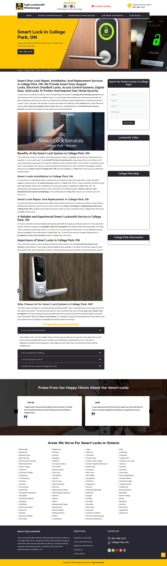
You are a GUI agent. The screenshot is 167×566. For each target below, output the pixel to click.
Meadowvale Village (60, 504)
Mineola (55, 496)
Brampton (123, 501)
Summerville (23, 487)
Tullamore (23, 470)
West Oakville (24, 458)
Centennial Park (125, 484)
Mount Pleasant (58, 484)
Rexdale (55, 455)
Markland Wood (58, 513)
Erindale (89, 498)
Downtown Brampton (94, 519)
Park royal (56, 473)
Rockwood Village (25, 516)
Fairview (89, 487)
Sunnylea (22, 484)
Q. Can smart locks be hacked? (61, 330)
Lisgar (88, 449)
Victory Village (24, 467)
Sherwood (23, 510)
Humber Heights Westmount (96, 464)
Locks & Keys (135, 15)
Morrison (55, 487)
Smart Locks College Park (46, 70)
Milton (54, 501)
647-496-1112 (139, 7)
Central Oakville (125, 478)
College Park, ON (120, 542)
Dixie (121, 449)
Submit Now (128, 123)
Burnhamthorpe (125, 490)
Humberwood (91, 458)
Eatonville (89, 504)
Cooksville (123, 455)
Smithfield (23, 504)
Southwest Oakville (26, 498)
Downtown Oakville (93, 513)
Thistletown (23, 475)
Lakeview (89, 452)
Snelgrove (22, 501)
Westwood (23, 452)
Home (29, 15)
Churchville (123, 473)
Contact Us (78, 550)
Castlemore (123, 487)
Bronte (121, 498)
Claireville (123, 470)
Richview (55, 452)
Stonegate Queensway (27, 493)
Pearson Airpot (58, 470)
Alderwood (123, 513)
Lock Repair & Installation (112, 15)
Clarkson (122, 464)
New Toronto (57, 481)
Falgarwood (90, 484)
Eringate (89, 496)
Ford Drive (90, 481)
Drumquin (89, 510)
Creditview (123, 452)
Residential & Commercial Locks (81, 15)
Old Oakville (56, 475)
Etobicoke (89, 493)
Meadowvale (57, 507)
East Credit (90, 507)
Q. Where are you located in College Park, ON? (61, 366)
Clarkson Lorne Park (127, 461)
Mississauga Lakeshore (61, 493)
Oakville (55, 478)
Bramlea (122, 504)
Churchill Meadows (126, 475)
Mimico (55, 498)
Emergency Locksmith (82, 538)
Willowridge (23, 449)
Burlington (123, 493)
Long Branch (57, 519)
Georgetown (90, 478)
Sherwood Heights (26, 507)
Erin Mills (89, 501)
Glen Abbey (90, 475)
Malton (55, 516)
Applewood (123, 510)
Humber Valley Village (94, 461)
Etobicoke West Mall (93, 490)
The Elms (22, 481)
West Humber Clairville (27, 461)
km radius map (128, 203)
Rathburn (55, 461)
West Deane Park (25, 464)
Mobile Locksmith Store (83, 546)
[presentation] (16, 411)
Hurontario (90, 455)
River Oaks (23, 519)
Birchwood (123, 507)
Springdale (23, 496)
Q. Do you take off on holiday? (61, 353)
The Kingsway (24, 478)
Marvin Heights (58, 510)
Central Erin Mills (125, 481)
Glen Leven (90, 473)
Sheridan (22, 513)
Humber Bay (90, 467)
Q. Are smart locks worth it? (61, 359)
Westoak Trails (24, 455)
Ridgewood (56, 449)
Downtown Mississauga (95, 516)
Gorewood (90, 470)
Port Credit (56, 467)
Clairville (122, 467)
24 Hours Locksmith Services (50, 15)
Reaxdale (55, 458)
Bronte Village (124, 496)
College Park (29, 70)
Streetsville (23, 490)
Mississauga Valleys (60, 490)
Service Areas (79, 554)
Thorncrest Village (26, 473)
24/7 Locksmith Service (83, 542)
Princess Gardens (59, 464)
